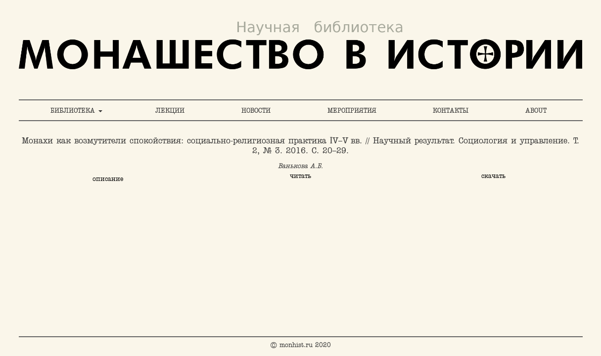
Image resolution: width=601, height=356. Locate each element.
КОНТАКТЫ (450, 110)
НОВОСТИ (256, 110)
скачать (493, 175)
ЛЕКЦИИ (170, 110)
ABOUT (536, 110)
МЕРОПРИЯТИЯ (351, 110)
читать (300, 175)
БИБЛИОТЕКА (76, 110)
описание (107, 178)
